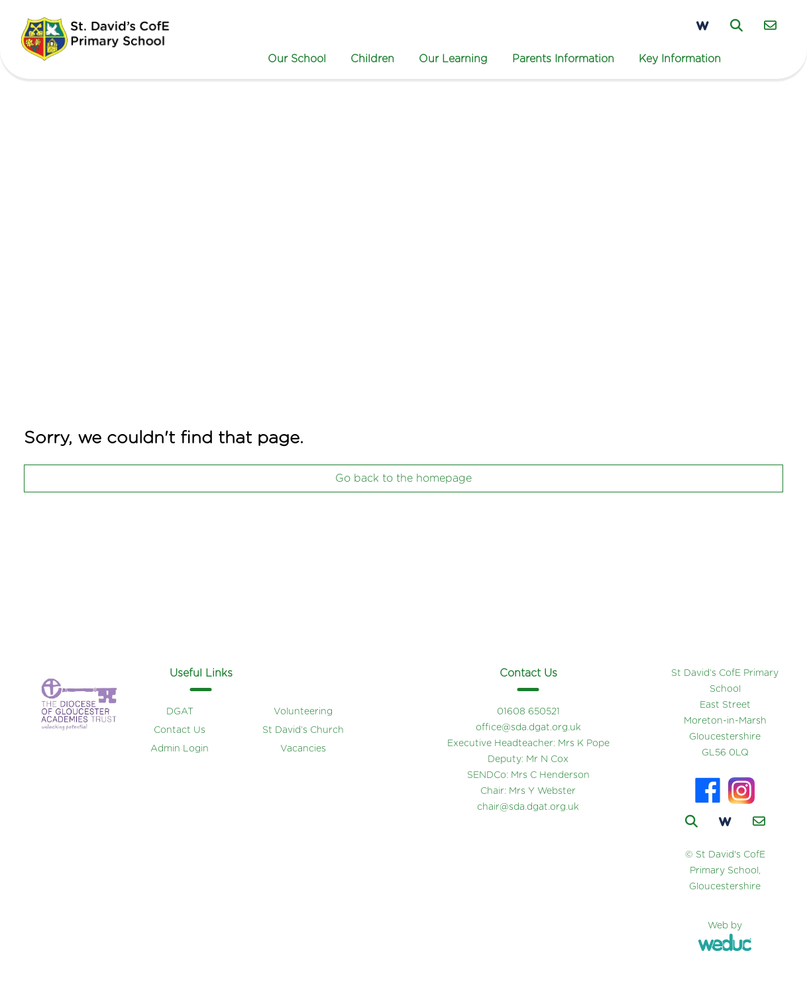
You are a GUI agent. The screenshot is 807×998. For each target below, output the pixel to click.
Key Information (680, 59)
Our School (297, 59)
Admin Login (179, 748)
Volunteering (303, 711)
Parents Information (563, 59)
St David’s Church (303, 730)
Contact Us (179, 730)
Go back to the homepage (403, 478)
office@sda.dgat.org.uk (528, 727)
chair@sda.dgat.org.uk (528, 807)
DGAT (179, 711)
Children (372, 59)
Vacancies (303, 748)
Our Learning (453, 59)
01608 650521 (528, 711)
